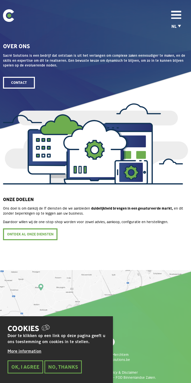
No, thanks (63, 370)
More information (24, 355)
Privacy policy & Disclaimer (117, 372)
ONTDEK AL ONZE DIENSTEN (30, 234)
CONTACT (19, 82)
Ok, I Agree (25, 370)
